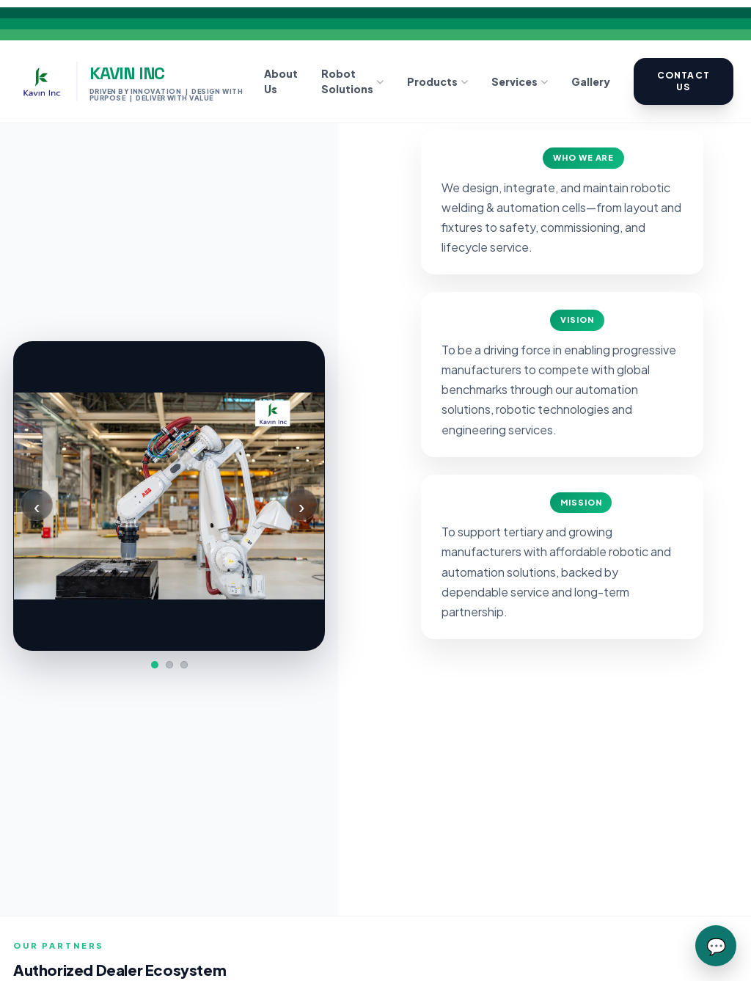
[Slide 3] (184, 664)
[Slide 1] (154, 664)
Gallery (590, 81)
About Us (281, 81)
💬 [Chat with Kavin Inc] (716, 946)
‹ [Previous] (37, 505)
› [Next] (301, 505)
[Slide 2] (169, 664)
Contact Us (683, 81)
